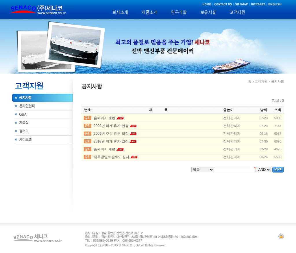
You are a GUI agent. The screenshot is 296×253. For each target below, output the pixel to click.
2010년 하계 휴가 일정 (111, 141)
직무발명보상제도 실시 (111, 157)
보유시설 (208, 12)
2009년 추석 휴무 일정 (111, 134)
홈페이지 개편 (104, 118)
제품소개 (149, 12)
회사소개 (120, 12)
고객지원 (237, 12)
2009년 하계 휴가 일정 (111, 126)
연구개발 (178, 12)
